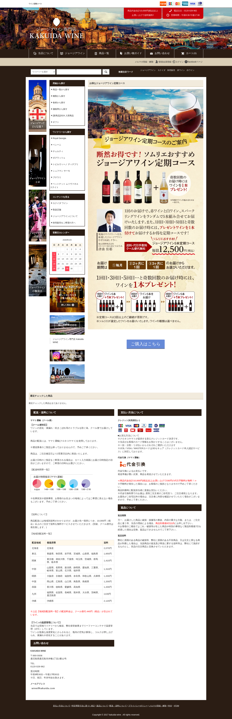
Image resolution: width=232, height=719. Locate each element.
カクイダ (161, 70)
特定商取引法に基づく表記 (83, 706)
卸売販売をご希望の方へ (63, 222)
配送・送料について (118, 706)
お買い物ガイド (130, 53)
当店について (43, 53)
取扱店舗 (55, 209)
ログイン (178, 62)
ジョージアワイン (72, 53)
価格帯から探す (58, 109)
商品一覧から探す (59, 89)
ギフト (54, 122)
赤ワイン (181, 70)
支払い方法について (61, 706)
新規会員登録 (163, 62)
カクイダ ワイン (59, 203)
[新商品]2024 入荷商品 (62, 115)
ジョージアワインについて (64, 216)
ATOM (176, 706)
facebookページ (193, 62)
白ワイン (190, 70)
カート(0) (188, 53)
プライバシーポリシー (138, 706)
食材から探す (57, 102)
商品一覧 (101, 53)
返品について (102, 706)
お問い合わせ (160, 53)
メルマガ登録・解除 (144, 62)
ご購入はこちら (146, 344)
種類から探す (57, 96)
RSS (170, 706)
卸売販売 (171, 70)
